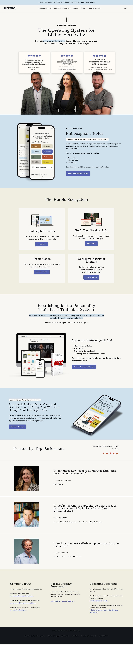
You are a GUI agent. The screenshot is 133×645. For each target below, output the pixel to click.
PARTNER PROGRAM (103, 639)
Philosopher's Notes (45, 8)
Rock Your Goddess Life (62, 8)
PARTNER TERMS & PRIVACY (88, 639)
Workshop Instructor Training (91, 8)
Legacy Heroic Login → (18, 613)
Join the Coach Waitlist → (99, 604)
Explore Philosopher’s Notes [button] (78, 173)
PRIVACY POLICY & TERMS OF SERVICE (35, 639)
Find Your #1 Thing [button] (17, 427)
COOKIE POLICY (75, 639)
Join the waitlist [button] (41, 272)
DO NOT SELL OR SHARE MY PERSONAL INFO (58, 639)
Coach (76, 8)
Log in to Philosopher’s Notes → (21, 599)
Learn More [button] (42, 244)
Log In (126, 8)
